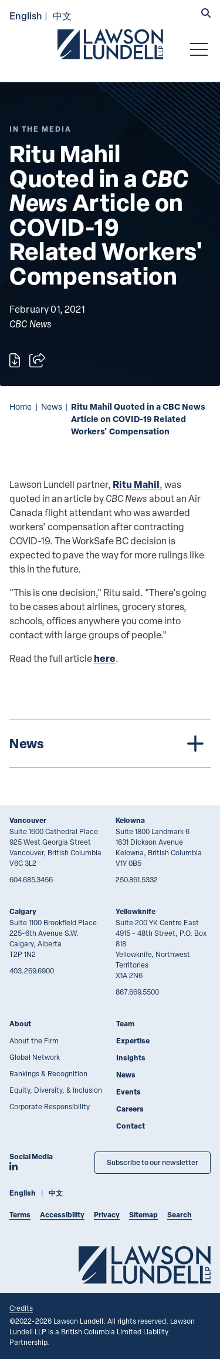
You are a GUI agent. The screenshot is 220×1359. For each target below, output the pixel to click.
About (20, 1024)
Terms (20, 1215)
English (25, 15)
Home (20, 406)
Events (128, 1092)
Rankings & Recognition (48, 1073)
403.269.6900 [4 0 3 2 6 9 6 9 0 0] (31, 970)
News (51, 406)
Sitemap (143, 1215)
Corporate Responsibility (49, 1106)
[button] (206, 14)
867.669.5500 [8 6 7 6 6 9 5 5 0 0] (137, 991)
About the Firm (34, 1040)
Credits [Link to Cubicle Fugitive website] (21, 1308)
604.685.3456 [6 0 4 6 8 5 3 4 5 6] (31, 879)
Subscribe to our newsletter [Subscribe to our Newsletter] (152, 1162)
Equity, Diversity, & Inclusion (55, 1089)
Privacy (107, 1215)
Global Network (34, 1057)
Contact (130, 1126)
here (105, 658)
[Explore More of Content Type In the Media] (40, 129)
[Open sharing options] (37, 360)
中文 (62, 15)
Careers (130, 1109)
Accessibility (62, 1215)
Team (125, 1024)
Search (179, 1215)
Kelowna (130, 820)
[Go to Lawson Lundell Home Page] (110, 44)
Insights (130, 1058)
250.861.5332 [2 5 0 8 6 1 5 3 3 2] (137, 879)
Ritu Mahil (136, 484)
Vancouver (27, 820)
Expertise (133, 1041)
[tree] (110, 743)
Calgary (22, 911)
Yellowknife (135, 911)
